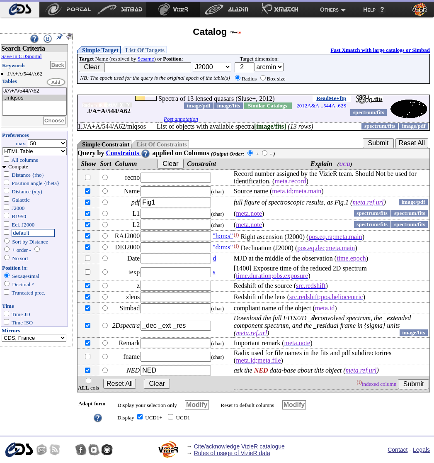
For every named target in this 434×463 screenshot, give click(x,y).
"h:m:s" (223, 235)
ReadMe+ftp (331, 98)
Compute (18, 166)
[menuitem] (19, 9)
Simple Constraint (105, 144)
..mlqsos (34, 98)
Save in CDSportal (21, 56)
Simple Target (100, 50)
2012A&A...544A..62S (321, 105)
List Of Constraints (161, 144)
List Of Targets (145, 50)
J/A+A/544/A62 (34, 91)
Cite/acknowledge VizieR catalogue (239, 446)
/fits (369, 99)
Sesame (146, 59)
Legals (421, 449)
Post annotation (181, 119)
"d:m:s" (223, 247)
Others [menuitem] (329, 9)
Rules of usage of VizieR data (232, 453)
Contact (397, 449)
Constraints (128, 152)
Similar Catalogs (267, 105)
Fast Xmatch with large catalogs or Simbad (380, 50)
